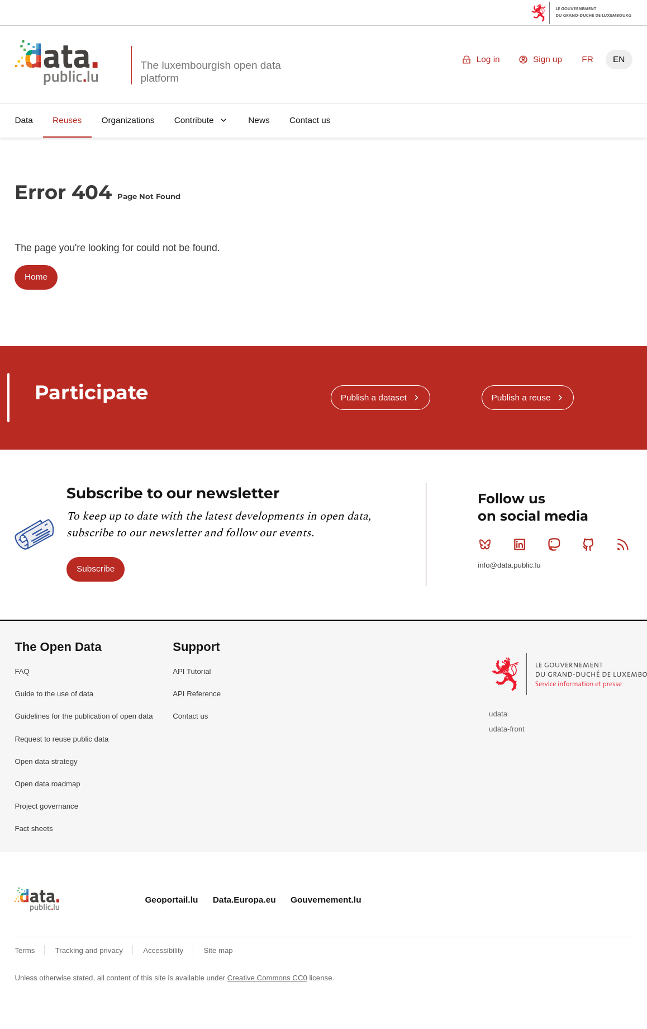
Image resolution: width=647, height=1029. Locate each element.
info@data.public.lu (509, 565)
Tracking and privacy (90, 950)
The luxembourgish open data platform (210, 71)
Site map (218, 950)
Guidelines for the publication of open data (84, 716)
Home (36, 276)
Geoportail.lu (171, 899)
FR (587, 59)
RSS (625, 544)
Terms (26, 950)
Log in (488, 59)
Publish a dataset (374, 397)
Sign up (547, 59)
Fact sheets (34, 828)
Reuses (67, 120)
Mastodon (556, 544)
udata (498, 714)
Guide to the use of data (54, 694)
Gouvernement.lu (326, 899)
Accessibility (164, 950)
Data (24, 120)
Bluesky (487, 544)
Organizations (127, 120)
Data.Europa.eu (244, 899)
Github (591, 544)
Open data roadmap (47, 784)
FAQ (22, 671)
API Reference (197, 694)
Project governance (46, 806)
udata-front (507, 729)
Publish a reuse (520, 397)
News (258, 120)
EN (619, 59)
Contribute (194, 120)
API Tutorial (192, 671)
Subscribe (96, 568)
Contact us (310, 120)
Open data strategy (46, 761)
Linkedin (522, 544)
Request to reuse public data (61, 739)
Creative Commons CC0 (267, 978)
